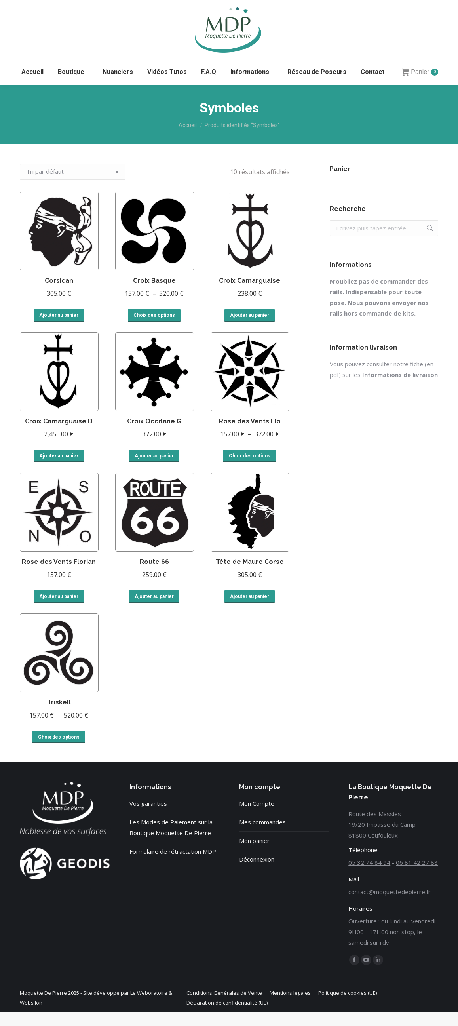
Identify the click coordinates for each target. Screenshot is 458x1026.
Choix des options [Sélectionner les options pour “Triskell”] (59, 751)
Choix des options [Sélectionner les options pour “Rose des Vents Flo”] (249, 470)
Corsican (59, 295)
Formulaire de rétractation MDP (172, 866)
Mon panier (254, 855)
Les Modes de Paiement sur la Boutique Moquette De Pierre (171, 841)
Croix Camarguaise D (59, 435)
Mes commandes (262, 836)
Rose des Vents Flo (250, 435)
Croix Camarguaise (249, 295)
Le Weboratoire (148, 1007)
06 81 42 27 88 (94, 7)
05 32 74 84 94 (42, 7)
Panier (420, 86)
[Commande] (72, 186)
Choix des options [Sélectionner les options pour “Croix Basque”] (154, 329)
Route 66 (154, 576)
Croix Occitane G (154, 435)
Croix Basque (154, 295)
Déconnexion (256, 874)
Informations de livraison (400, 389)
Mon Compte (256, 818)
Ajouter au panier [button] (58, 329)
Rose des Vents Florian (59, 576)
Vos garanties (148, 818)
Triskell (59, 716)
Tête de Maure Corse (250, 576)
